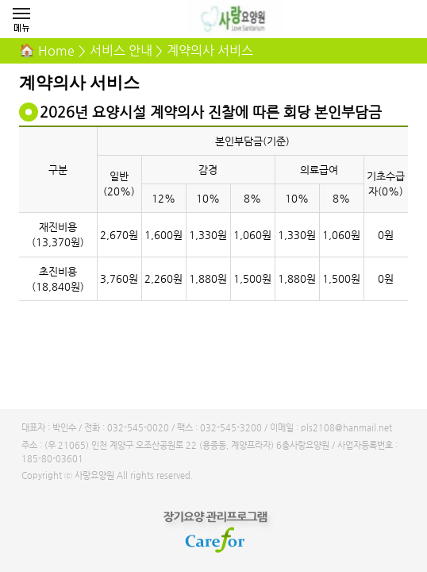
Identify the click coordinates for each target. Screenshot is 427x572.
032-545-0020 (138, 428)
